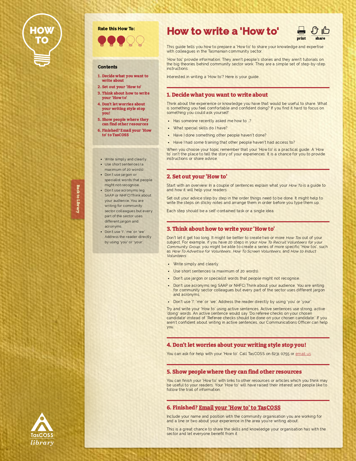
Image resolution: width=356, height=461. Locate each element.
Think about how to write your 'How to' (126, 95)
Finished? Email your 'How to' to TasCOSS (127, 132)
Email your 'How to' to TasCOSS (240, 407)
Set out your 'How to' (122, 87)
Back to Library (78, 199)
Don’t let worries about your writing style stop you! (123, 109)
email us (303, 354)
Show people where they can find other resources (125, 121)
